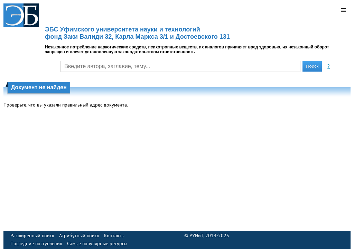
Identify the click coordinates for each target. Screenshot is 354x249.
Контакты (114, 235)
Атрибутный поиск (79, 235)
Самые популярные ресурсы (97, 243)
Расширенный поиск (32, 235)
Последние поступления (36, 243)
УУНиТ (196, 235)
